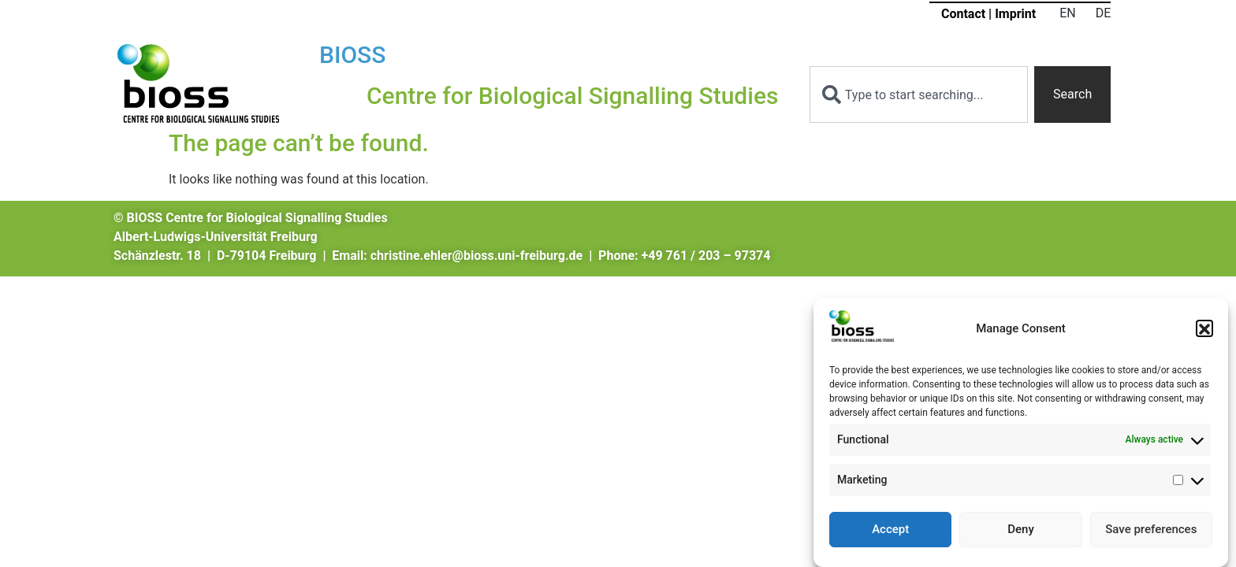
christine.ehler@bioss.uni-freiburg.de (476, 255)
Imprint (1015, 13)
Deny (1020, 534)
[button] (1204, 333)
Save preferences (1151, 534)
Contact (963, 13)
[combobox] (919, 94)
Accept (890, 534)
